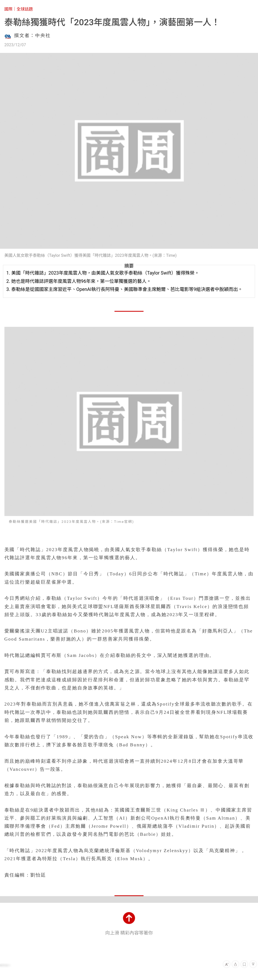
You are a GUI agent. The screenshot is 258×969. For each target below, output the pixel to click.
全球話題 (25, 9)
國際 (8, 9)
